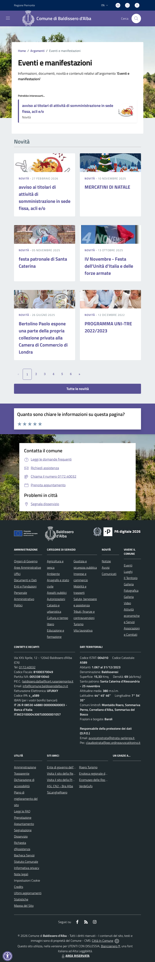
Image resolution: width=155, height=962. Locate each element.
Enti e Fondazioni (25, 586)
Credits (18, 886)
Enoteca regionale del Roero (97, 773)
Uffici (17, 573)
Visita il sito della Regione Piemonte (70, 773)
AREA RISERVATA (75, 955)
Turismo (78, 624)
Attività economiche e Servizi (132, 615)
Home (22, 50)
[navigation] (8, 18)
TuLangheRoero (57, 792)
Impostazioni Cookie (27, 880)
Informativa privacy (26, 867)
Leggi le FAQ (22, 811)
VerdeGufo (85, 786)
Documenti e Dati (25, 580)
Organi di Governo (25, 561)
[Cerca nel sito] (136, 18)
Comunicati (109, 573)
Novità (24, 178)
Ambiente (53, 573)
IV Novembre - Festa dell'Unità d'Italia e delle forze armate (109, 266)
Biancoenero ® (110, 946)
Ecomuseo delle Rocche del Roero (101, 779)
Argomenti (37, 50)
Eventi (128, 565)
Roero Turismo (88, 767)
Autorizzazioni (56, 599)
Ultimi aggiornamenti (27, 893)
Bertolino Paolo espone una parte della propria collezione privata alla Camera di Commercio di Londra (43, 337)
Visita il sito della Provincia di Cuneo (70, 779)
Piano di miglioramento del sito (26, 798)
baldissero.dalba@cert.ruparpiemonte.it (47, 681)
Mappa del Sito (24, 905)
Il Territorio (130, 578)
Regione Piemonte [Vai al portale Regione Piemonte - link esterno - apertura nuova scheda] (24, 5)
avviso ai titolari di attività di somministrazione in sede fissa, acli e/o (67, 108)
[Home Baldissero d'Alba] (58, 18)
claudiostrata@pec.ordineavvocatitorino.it (113, 742)
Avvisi (105, 567)
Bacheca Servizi (24, 855)
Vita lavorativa (83, 630)
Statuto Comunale (26, 861)
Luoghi (128, 571)
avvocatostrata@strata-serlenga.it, (112, 738)
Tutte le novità (77, 388)
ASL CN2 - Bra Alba (60, 786)
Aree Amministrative (27, 567)
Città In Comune (102, 940)
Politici (18, 605)
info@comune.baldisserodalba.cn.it (45, 686)
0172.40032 (27, 667)
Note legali (21, 874)
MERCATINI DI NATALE (107, 186)
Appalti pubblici (57, 592)
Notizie (106, 561)
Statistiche (21, 899)
